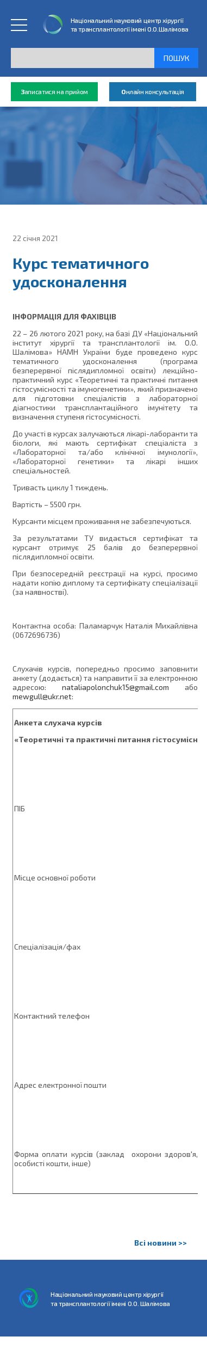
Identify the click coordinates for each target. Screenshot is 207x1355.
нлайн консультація (152, 91)
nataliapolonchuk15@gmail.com (115, 687)
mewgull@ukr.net (42, 696)
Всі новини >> (160, 1242)
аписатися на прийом (54, 91)
